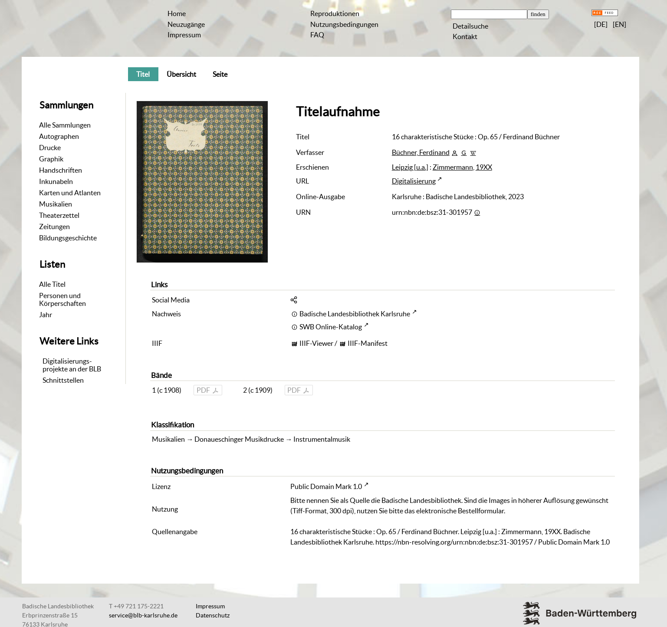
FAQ (317, 35)
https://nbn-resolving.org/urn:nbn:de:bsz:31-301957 (454, 542)
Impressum (184, 35)
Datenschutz (213, 615)
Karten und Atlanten (70, 193)
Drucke (50, 147)
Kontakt (465, 36)
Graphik (51, 159)
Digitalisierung (414, 181)
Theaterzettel (59, 215)
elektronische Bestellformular (460, 511)
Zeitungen (54, 226)
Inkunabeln (56, 181)
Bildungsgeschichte (68, 238)
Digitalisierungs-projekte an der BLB (72, 365)
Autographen (59, 136)
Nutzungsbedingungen (344, 24)
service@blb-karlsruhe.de (143, 615)
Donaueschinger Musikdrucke (239, 439)
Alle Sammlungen (65, 125)
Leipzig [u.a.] (410, 167)
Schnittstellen (63, 380)
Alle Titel (52, 284)
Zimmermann (453, 167)
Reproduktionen (334, 13)
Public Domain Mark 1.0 (326, 486)
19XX (484, 167)
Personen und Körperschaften (62, 299)
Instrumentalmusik (321, 439)
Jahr (45, 314)
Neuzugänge (186, 24)
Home (177, 13)
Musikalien (55, 204)
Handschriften (60, 170)
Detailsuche (470, 26)
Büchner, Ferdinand (421, 152)
